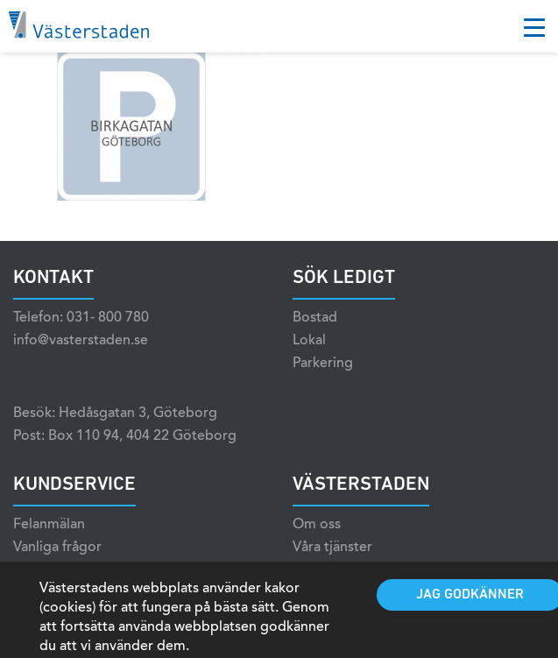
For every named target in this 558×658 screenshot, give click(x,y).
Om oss (317, 525)
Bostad (315, 318)
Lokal (309, 341)
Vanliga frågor (57, 548)
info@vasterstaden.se (80, 341)
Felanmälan (49, 525)
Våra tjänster (332, 548)
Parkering (323, 364)
